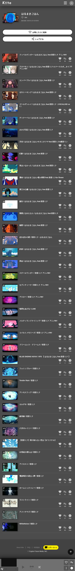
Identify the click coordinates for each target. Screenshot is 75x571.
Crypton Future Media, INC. (38, 551)
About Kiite (20, 547)
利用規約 (37, 547)
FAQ (28, 547)
